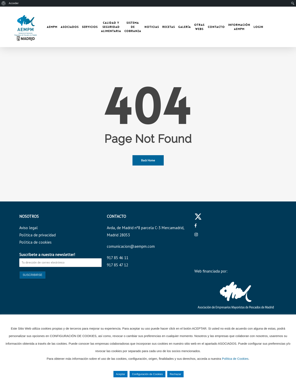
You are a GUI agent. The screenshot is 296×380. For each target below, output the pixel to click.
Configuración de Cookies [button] (147, 374)
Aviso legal (28, 227)
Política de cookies (35, 242)
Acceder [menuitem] (14, 3)
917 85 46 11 (117, 257)
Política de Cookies (235, 358)
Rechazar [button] (175, 374)
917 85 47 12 (117, 264)
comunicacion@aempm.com (131, 246)
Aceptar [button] (120, 374)
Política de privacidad (37, 234)
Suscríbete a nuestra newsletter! (47, 254)
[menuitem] (3, 3)
